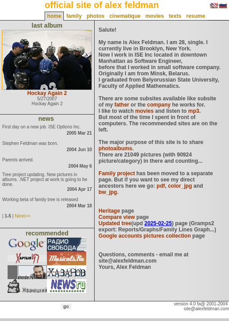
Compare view (117, 217)
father (121, 105)
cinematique (125, 16)
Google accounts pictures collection (145, 236)
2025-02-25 (157, 223)
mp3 (194, 111)
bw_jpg (108, 192)
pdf (161, 186)
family (74, 16)
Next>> (22, 215)
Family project (117, 173)
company (159, 105)
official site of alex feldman (102, 5)
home (54, 16)
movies (155, 16)
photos (95, 16)
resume (195, 16)
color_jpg (180, 186)
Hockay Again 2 (47, 93)
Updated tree (115, 223)
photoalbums (115, 148)
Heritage (109, 211)
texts (175, 16)
